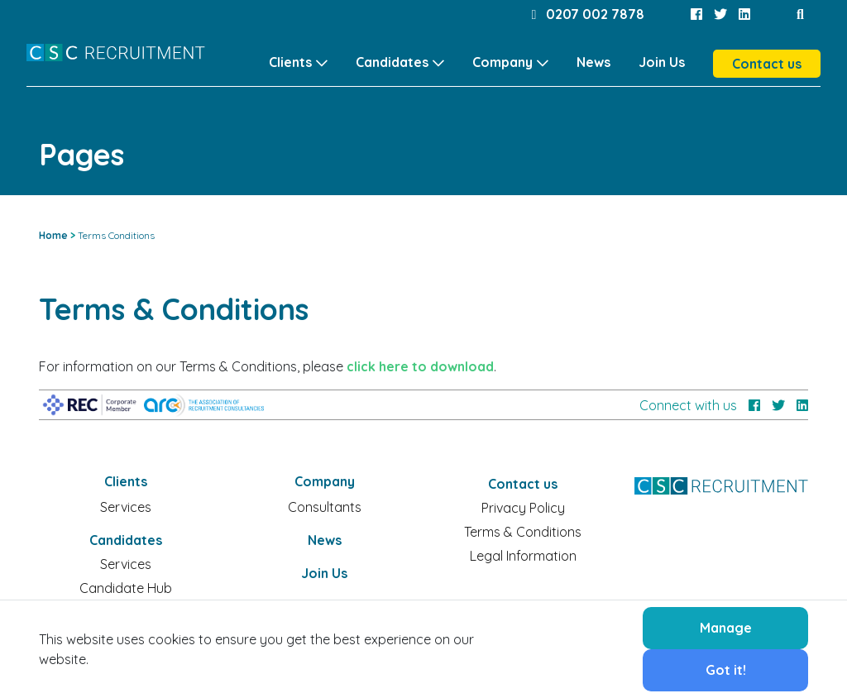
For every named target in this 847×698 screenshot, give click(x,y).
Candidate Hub (125, 588)
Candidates (392, 62)
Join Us (662, 62)
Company (502, 62)
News (593, 62)
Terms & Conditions (522, 532)
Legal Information (523, 555)
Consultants (324, 507)
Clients (290, 62)
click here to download (420, 366)
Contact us (767, 63)
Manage (726, 627)
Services (125, 507)
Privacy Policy (523, 508)
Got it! (726, 670)
